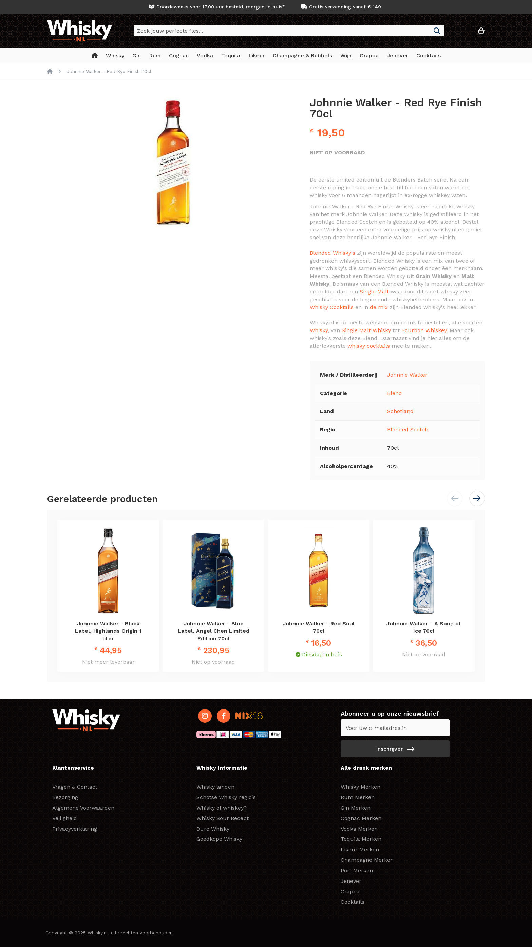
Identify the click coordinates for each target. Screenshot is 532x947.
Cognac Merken (361, 818)
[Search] (437, 30)
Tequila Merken (361, 839)
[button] (460, 33)
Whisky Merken (360, 786)
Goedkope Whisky (219, 839)
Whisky (319, 330)
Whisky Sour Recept (222, 818)
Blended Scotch (407, 429)
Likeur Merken (360, 849)
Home (50, 71)
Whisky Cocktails (332, 307)
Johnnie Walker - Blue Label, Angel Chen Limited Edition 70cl (213, 631)
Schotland (400, 411)
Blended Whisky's (332, 253)
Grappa (350, 891)
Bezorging (65, 797)
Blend (394, 393)
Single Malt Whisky (366, 330)
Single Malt (374, 291)
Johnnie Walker (407, 375)
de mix (379, 307)
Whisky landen (215, 786)
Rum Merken (358, 797)
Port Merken (357, 870)
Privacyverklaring (74, 829)
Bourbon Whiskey (423, 330)
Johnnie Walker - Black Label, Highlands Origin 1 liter (108, 631)
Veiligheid (64, 818)
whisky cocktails (368, 346)
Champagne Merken (367, 860)
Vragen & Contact (74, 786)
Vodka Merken (359, 829)
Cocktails (352, 901)
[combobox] (289, 30)
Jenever (351, 881)
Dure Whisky (212, 829)
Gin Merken (355, 807)
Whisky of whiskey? (221, 807)
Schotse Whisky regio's (226, 797)
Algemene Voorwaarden (83, 807)
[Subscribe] (395, 748)
